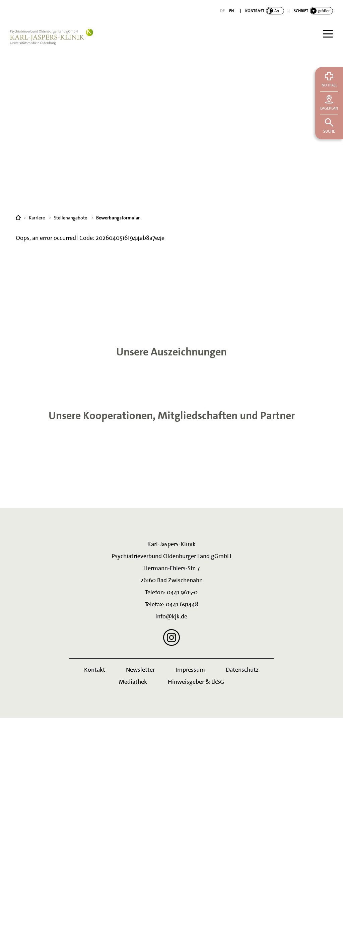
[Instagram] (171, 860)
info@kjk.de (171, 839)
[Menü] (328, 34)
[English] (231, 10)
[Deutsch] (222, 10)
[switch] (264, 10)
